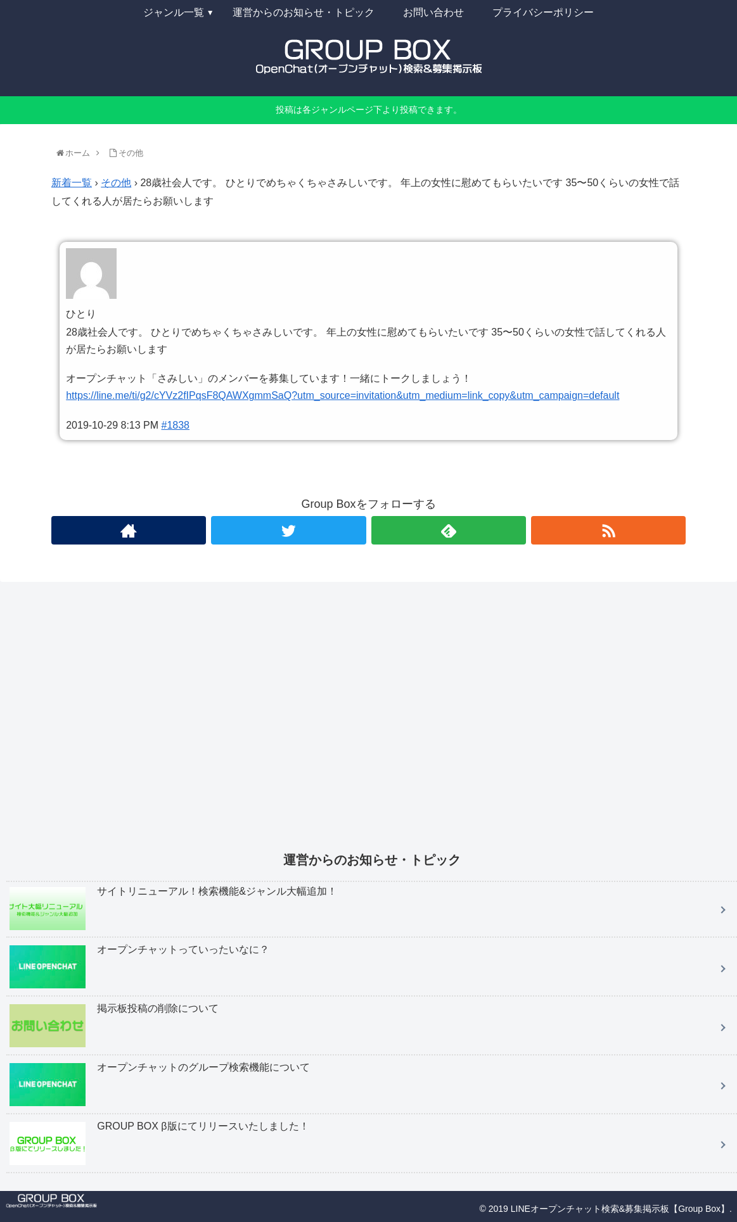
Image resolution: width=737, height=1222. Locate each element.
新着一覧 (71, 182)
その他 (116, 182)
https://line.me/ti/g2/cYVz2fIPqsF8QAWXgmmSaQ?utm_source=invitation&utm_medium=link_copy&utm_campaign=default (342, 395)
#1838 (176, 425)
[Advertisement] (371, 725)
